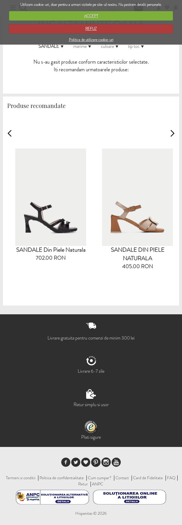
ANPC (97, 484)
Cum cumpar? (99, 478)
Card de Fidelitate (148, 478)
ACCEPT (91, 15)
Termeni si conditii (20, 478)
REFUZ (91, 28)
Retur (83, 484)
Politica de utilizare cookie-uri (91, 40)
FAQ (171, 478)
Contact (122, 478)
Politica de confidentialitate (62, 478)
